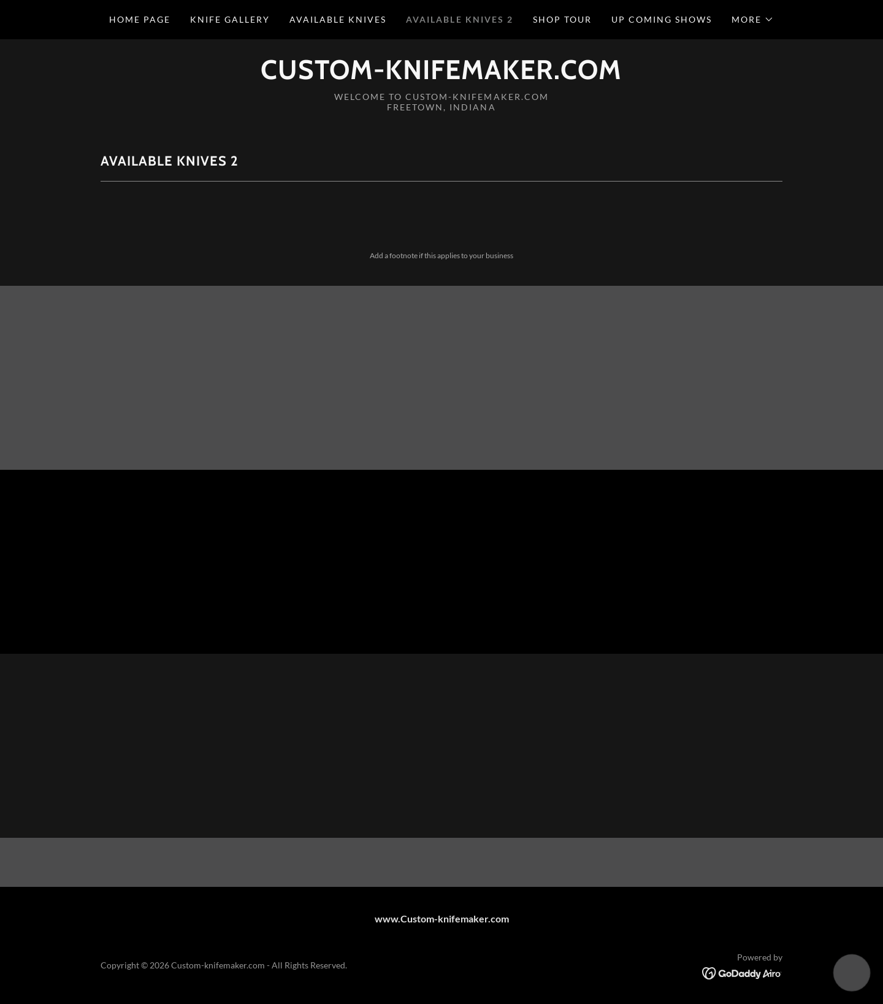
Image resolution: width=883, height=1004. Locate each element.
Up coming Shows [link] (661, 19)
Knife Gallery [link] (230, 19)
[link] (441, 75)
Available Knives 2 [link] (459, 19)
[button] (753, 19)
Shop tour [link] (562, 19)
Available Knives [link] (337, 19)
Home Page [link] (139, 19)
